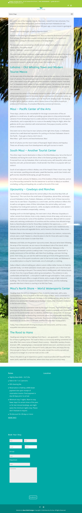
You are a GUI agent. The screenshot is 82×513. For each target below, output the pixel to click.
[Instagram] (71, 6)
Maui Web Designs (28, 510)
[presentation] (24, 489)
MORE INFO (12, 418)
